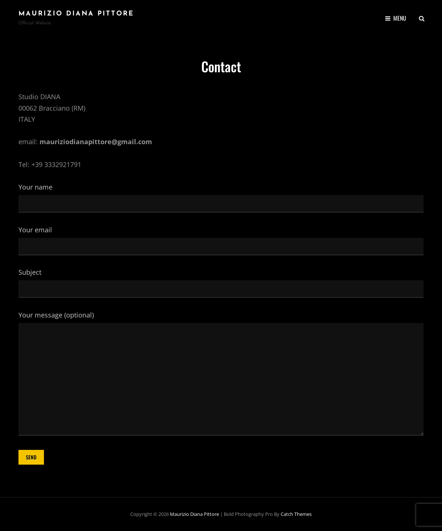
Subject (221, 280)
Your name (221, 195)
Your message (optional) (221, 373)
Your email (221, 237)
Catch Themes (296, 514)
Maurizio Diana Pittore (76, 13)
